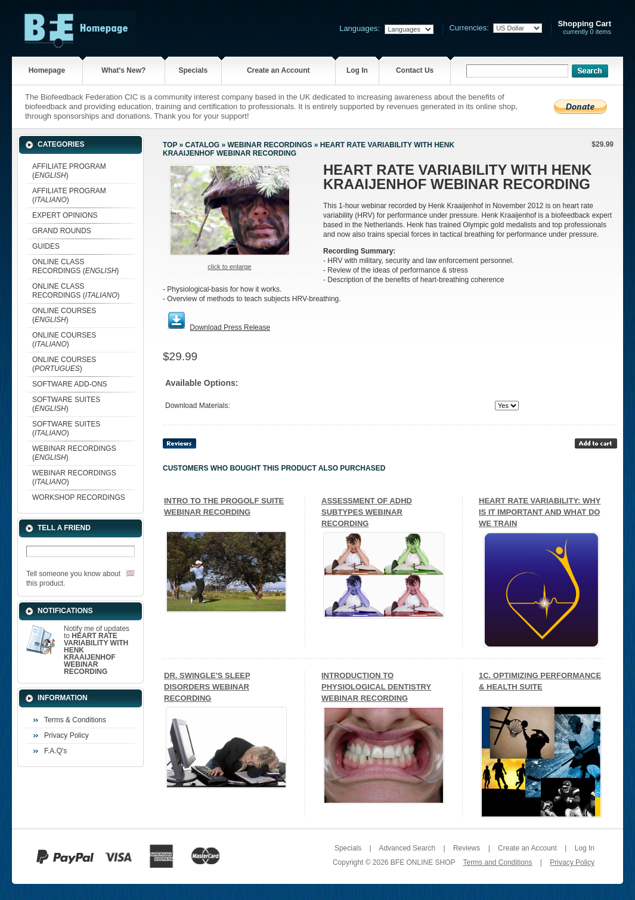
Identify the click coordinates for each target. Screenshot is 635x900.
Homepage (47, 70)
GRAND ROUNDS (61, 231)
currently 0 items (584, 27)
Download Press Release (230, 327)
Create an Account (278, 70)
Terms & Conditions (75, 720)
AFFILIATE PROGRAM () (69, 171)
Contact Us (414, 70)
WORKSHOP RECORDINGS (78, 497)
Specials (192, 70)
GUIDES (46, 246)
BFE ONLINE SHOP (423, 862)
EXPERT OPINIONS (65, 215)
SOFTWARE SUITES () (66, 404)
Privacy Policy (66, 735)
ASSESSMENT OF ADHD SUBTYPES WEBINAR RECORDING (366, 512)
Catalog (202, 145)
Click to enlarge (229, 266)
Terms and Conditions (497, 862)
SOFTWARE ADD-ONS (69, 384)
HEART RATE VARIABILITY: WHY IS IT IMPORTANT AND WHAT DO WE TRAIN (539, 512)
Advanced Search (407, 848)
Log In (357, 70)
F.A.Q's (55, 751)
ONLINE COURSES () (64, 315)
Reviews (466, 848)
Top (170, 145)
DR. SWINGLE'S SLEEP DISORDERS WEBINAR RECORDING (207, 687)
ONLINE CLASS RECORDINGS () (75, 266)
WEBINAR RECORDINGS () (74, 453)
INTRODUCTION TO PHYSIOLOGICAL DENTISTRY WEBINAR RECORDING (376, 687)
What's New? (123, 70)
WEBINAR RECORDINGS (269, 145)
